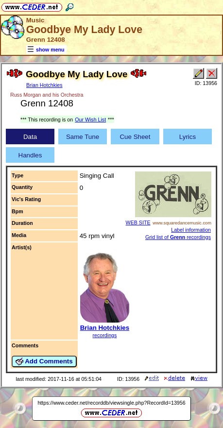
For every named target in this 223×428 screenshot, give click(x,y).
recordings (105, 335)
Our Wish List (90, 119)
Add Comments (44, 361)
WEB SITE (138, 222)
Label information (191, 230)
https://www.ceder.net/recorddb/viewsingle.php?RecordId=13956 (111, 403)
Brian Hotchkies (44, 85)
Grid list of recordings (178, 237)
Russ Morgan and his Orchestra (46, 95)
